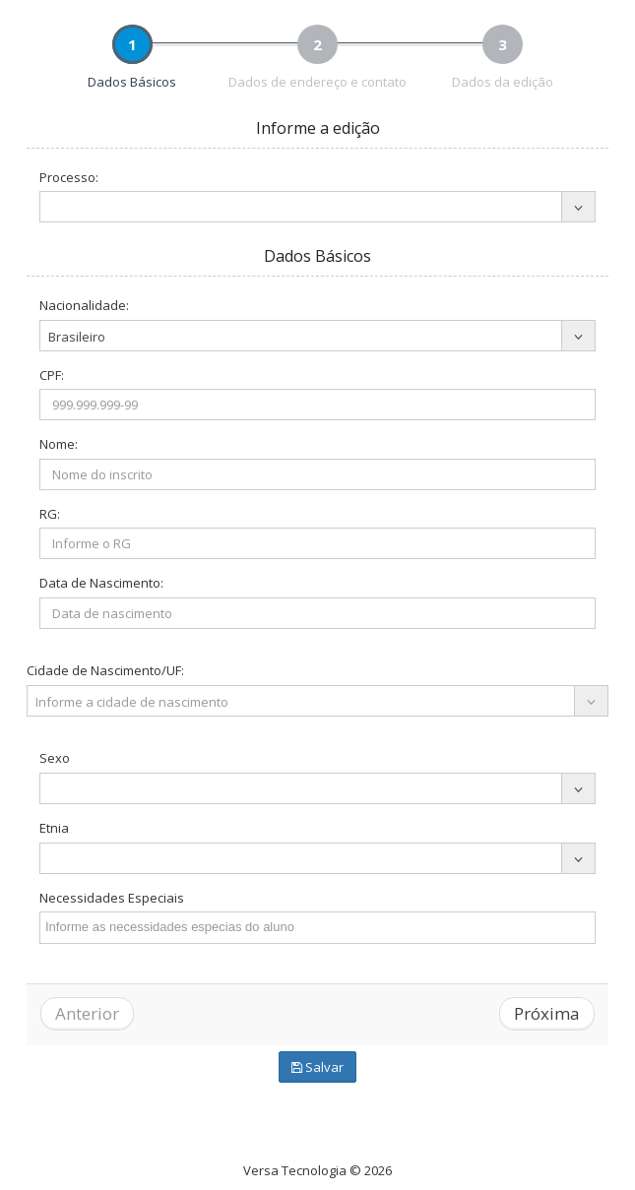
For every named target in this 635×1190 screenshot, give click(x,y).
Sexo (54, 758)
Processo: (68, 177)
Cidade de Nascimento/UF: (105, 670)
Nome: (58, 444)
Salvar (317, 1067)
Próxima (547, 1013)
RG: (49, 514)
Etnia (54, 828)
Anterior (87, 1013)
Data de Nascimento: (101, 583)
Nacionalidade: (84, 305)
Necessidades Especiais (111, 898)
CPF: (51, 375)
